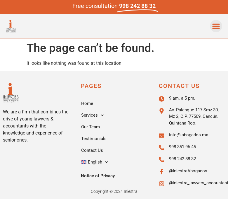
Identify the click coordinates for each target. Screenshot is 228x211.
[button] (216, 26)
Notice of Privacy (98, 175)
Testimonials (94, 138)
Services (92, 115)
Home (87, 103)
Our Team (90, 127)
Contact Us (92, 150)
